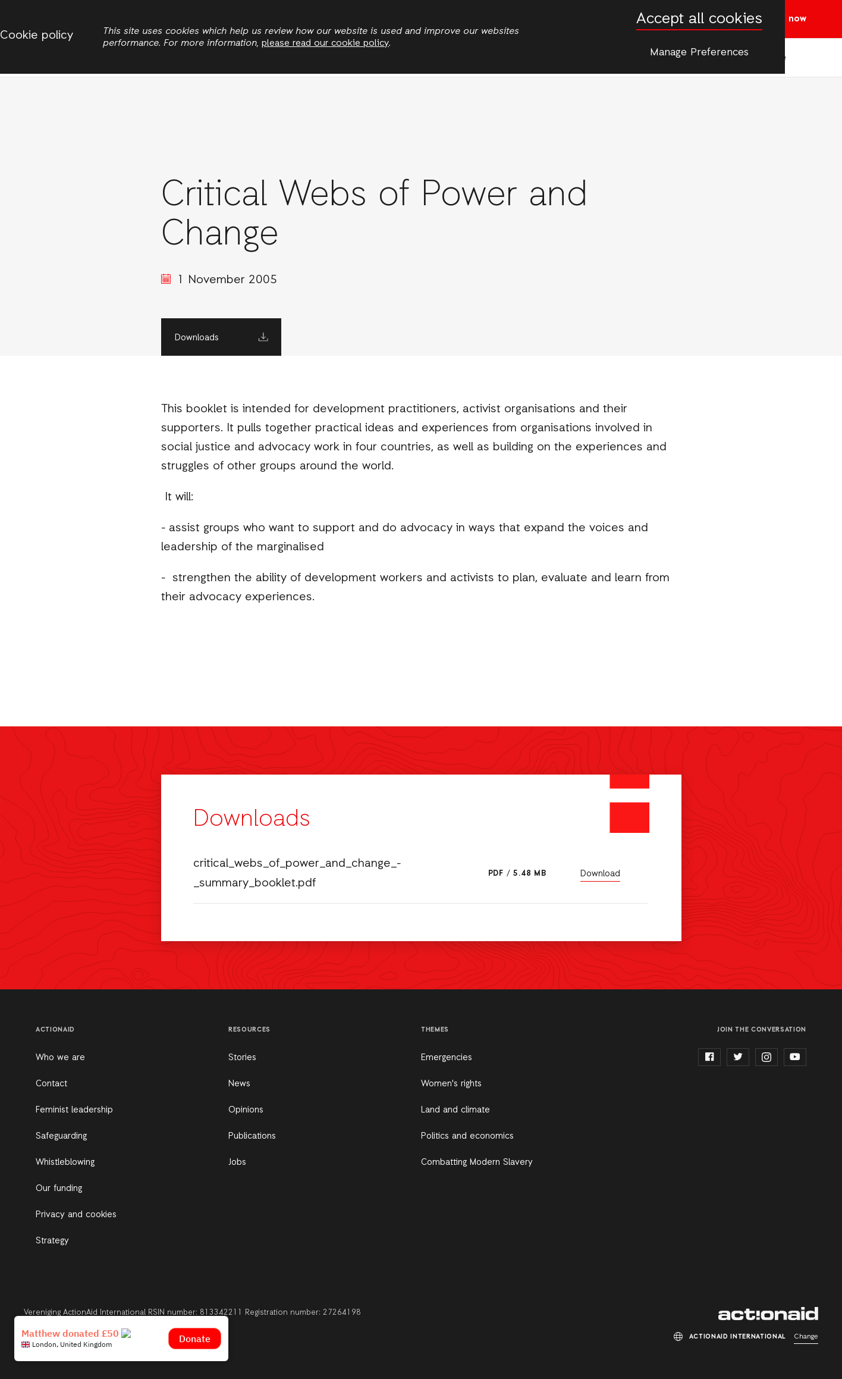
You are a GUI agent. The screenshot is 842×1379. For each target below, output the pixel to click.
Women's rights (451, 1084)
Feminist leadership (74, 1110)
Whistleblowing (65, 1162)
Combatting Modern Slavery (477, 1162)
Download (600, 874)
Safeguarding (61, 1136)
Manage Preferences (699, 52)
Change (806, 1337)
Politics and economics (467, 1136)
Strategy (52, 1241)
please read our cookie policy (325, 43)
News (239, 1084)
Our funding (59, 1189)
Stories (242, 1058)
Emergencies (446, 1058)
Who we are (60, 1058)
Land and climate (455, 1110)
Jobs (237, 1162)
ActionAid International (768, 1313)
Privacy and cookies (76, 1215)
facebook (709, 1057)
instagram (766, 1057)
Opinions (245, 1110)
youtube (795, 1057)
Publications (252, 1136)
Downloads (197, 338)
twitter (738, 1057)
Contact (51, 1084)
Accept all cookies (699, 19)
